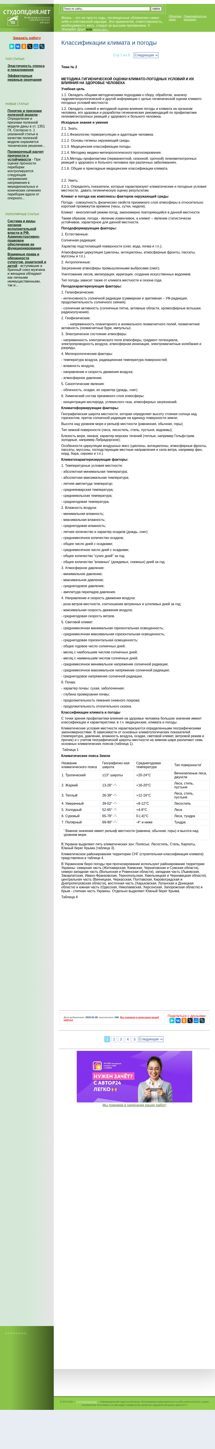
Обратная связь (175, 18)
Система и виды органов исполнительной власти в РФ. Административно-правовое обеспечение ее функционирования (24, 234)
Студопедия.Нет (86, 1401)
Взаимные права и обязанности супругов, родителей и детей (27, 260)
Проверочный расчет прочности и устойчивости (26, 155)
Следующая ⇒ (146, 55)
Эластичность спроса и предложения (26, 68)
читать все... (101, 29)
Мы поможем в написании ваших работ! (134, 1105)
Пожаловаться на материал (195, 18)
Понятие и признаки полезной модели (25, 113)
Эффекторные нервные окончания (25, 77)
